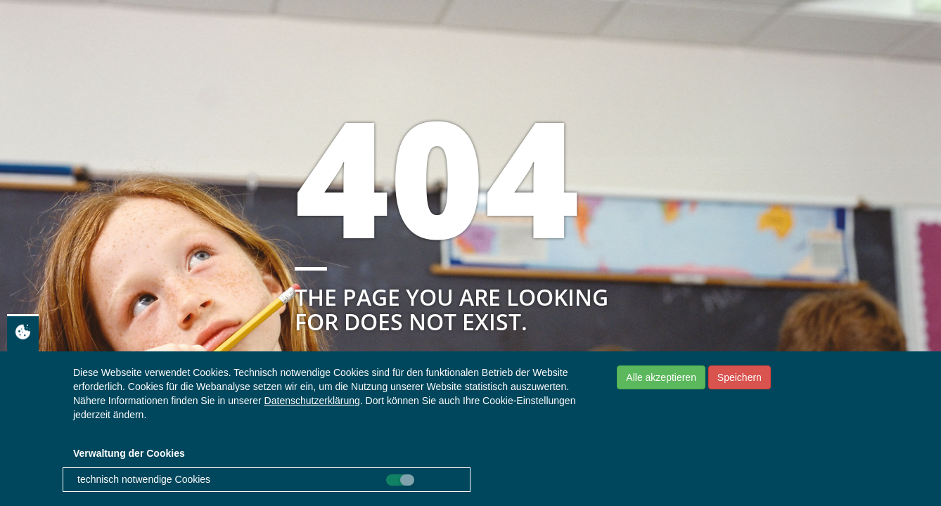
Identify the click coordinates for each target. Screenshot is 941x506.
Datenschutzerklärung (312, 400)
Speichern (739, 377)
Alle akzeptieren (661, 377)
